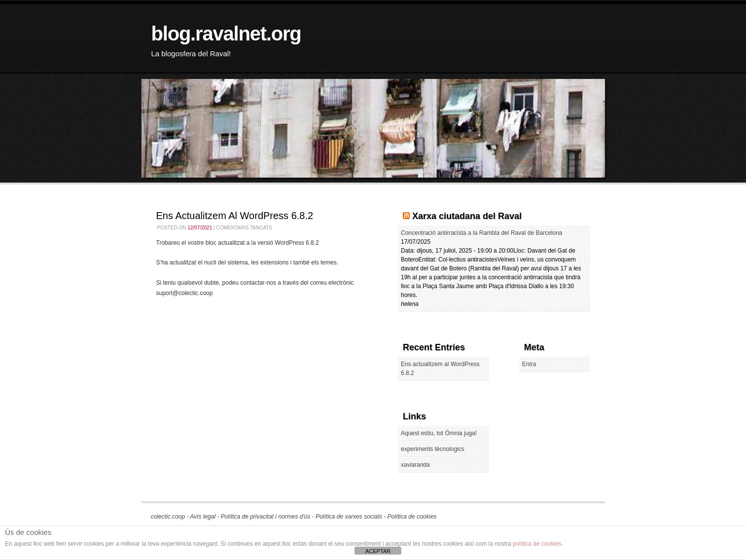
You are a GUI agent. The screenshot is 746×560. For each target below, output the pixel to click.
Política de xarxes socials (349, 516)
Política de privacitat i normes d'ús (266, 516)
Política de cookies (412, 516)
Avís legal (202, 516)
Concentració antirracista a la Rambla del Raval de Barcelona (482, 232)
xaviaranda (415, 464)
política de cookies (537, 543)
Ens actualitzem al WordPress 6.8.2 (235, 215)
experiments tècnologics (432, 449)
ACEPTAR (378, 551)
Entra (529, 364)
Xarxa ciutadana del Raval (467, 216)
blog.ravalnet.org (226, 33)
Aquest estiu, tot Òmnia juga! (439, 433)
